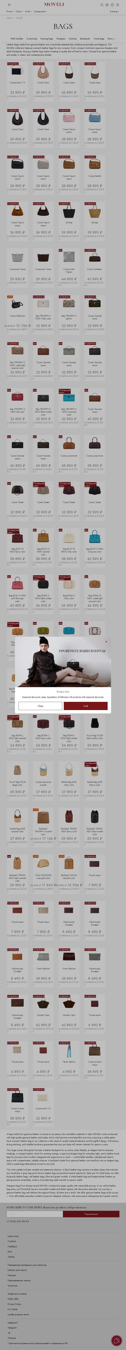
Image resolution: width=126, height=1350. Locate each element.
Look (86, 705)
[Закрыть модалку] (106, 642)
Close (40, 705)
